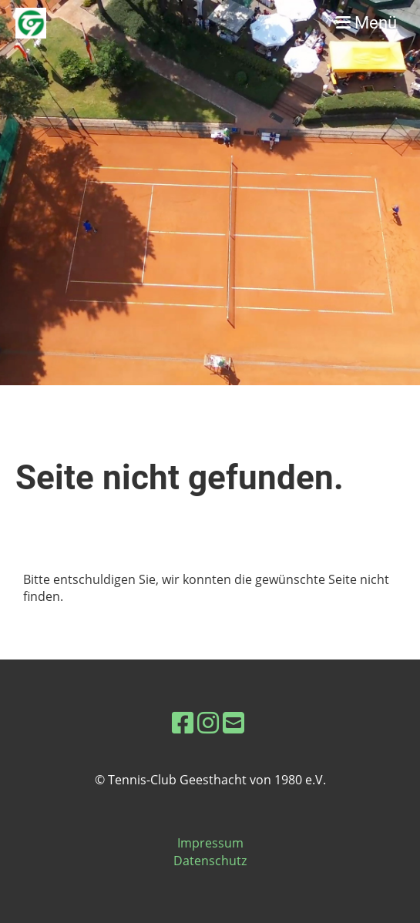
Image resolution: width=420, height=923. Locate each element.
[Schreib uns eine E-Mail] (233, 722)
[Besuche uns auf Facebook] (182, 722)
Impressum (210, 842)
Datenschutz (210, 860)
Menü (366, 22)
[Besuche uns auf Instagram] (208, 722)
